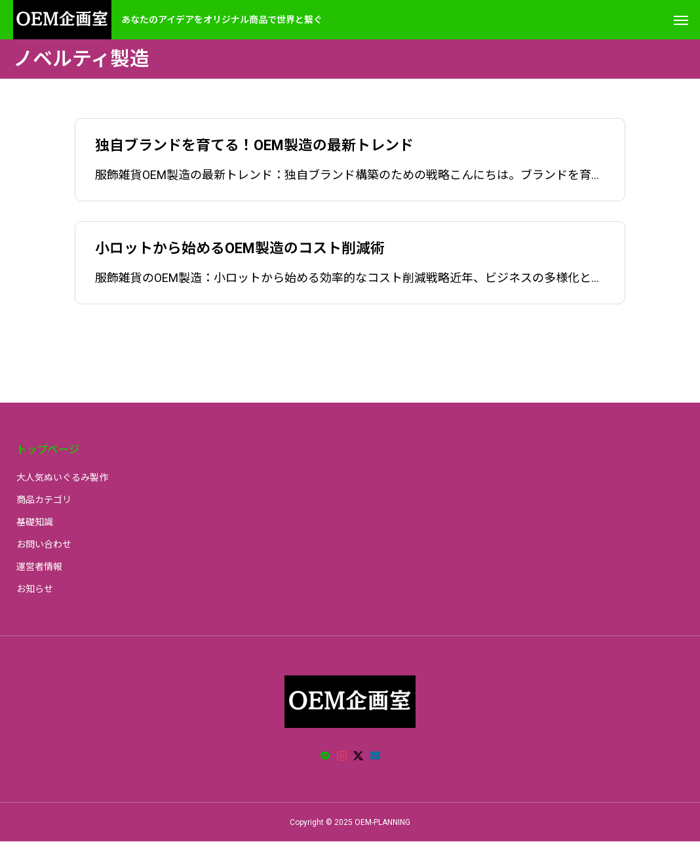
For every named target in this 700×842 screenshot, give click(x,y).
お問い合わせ (43, 544)
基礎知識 (34, 522)
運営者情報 (39, 566)
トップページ (47, 449)
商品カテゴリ (43, 499)
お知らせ (34, 589)
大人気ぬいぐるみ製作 (62, 477)
